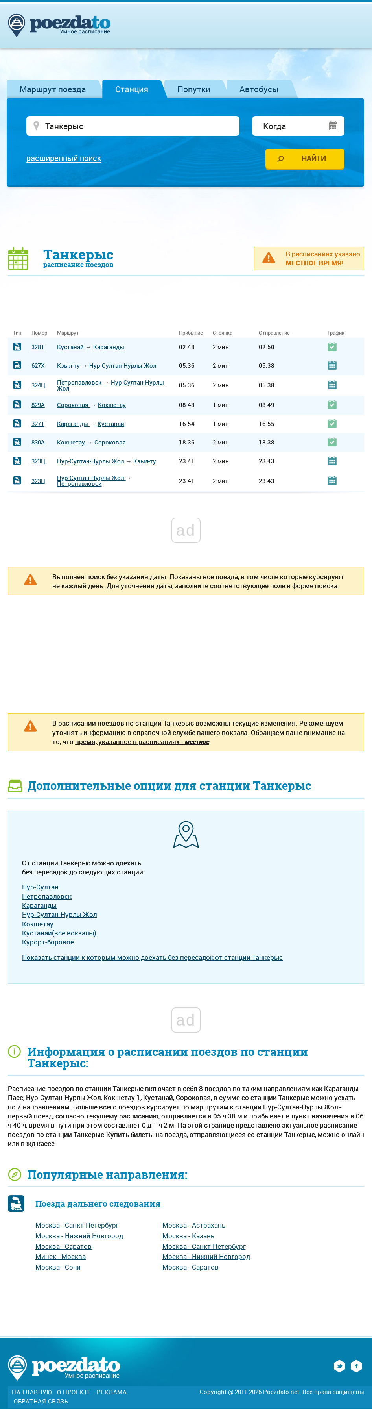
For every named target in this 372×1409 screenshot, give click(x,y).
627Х (37, 366)
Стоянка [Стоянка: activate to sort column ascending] (222, 333)
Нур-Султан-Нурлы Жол (122, 366)
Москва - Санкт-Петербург (77, 1225)
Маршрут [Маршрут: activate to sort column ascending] (68, 333)
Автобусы (259, 88)
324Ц (38, 386)
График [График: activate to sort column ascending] (336, 333)
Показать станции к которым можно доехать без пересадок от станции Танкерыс (152, 957)
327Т (37, 424)
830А (38, 443)
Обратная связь (41, 1401)
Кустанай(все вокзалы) (59, 933)
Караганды (108, 347)
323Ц (38, 461)
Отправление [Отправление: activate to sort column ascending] (274, 333)
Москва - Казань (188, 1236)
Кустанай (71, 347)
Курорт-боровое (48, 942)
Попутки (193, 88)
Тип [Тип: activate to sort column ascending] (17, 333)
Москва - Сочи (58, 1267)
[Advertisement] (186, 217)
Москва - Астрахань (193, 1225)
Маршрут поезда (53, 88)
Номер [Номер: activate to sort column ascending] (39, 333)
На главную (32, 1393)
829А (38, 405)
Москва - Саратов (63, 1246)
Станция (131, 88)
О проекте (74, 1393)
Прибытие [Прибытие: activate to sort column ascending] (191, 333)
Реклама (112, 1393)
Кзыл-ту (69, 366)
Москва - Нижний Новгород (79, 1236)
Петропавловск (80, 383)
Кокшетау (112, 405)
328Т (37, 347)
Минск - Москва (60, 1257)
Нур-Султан (40, 887)
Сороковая (73, 405)
